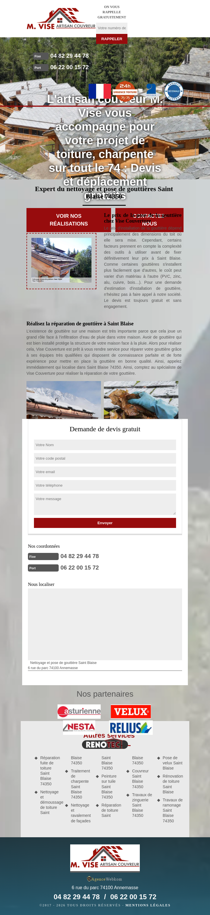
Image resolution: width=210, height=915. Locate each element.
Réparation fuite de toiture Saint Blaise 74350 (50, 770)
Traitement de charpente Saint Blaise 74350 (80, 784)
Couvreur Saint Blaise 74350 (140, 779)
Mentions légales (148, 905)
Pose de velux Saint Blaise (172, 762)
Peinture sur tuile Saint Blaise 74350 (109, 786)
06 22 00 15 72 (69, 67)
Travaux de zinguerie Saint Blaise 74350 (142, 805)
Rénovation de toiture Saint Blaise (173, 784)
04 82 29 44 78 (69, 56)
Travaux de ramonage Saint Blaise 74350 (173, 810)
